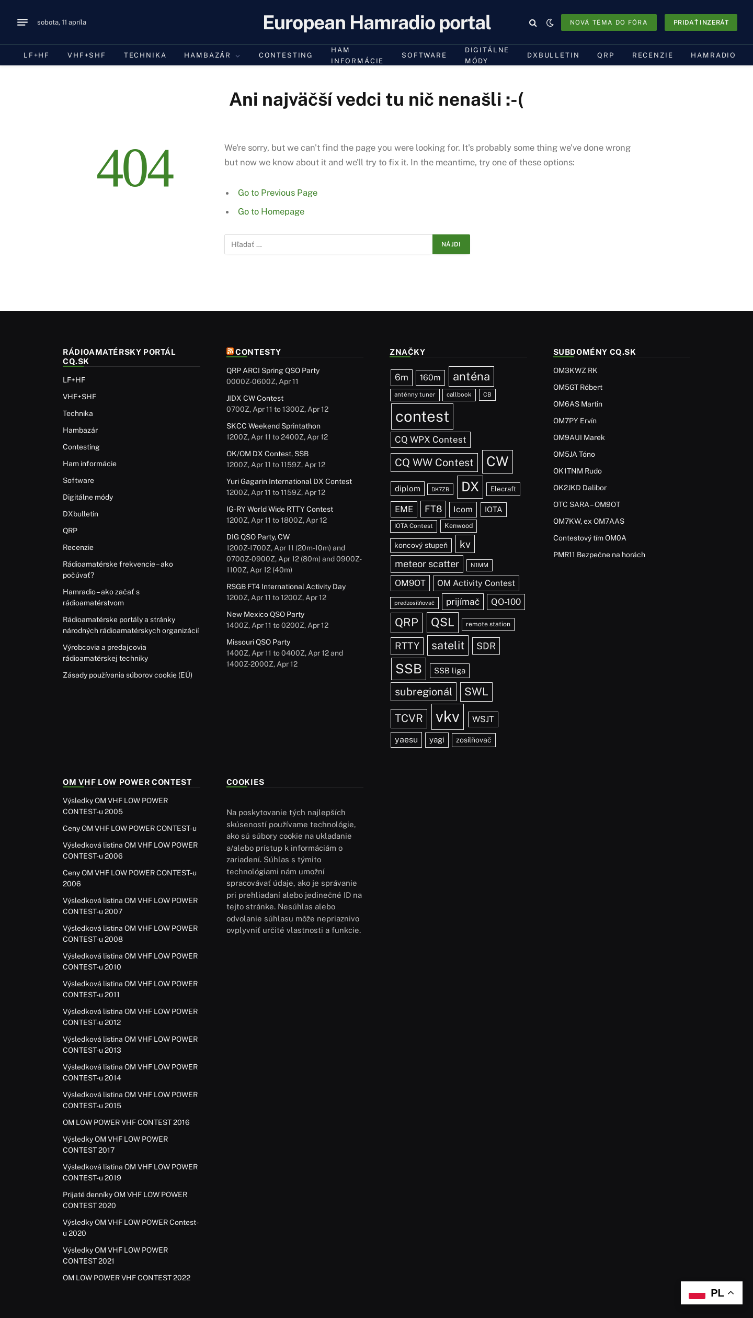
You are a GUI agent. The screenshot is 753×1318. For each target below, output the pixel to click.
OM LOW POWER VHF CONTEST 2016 (126, 1122)
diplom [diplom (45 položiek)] (407, 488)
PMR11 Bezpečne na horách (599, 554)
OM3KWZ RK (575, 370)
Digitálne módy (487, 55)
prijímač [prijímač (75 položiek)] (463, 601)
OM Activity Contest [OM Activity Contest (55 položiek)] (476, 583)
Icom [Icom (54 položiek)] (463, 509)
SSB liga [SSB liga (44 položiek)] (449, 670)
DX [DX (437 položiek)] (470, 486)
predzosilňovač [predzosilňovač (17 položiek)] (414, 603)
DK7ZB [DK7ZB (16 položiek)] (440, 489)
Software (424, 55)
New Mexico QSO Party (265, 614)
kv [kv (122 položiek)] (465, 544)
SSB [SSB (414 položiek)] (408, 669)
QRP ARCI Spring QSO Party (273, 370)
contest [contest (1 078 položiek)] (422, 416)
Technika (145, 55)
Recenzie (653, 55)
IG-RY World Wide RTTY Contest (279, 509)
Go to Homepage (271, 211)
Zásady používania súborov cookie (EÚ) (127, 675)
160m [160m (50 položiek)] (430, 377)
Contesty (258, 351)
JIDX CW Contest (254, 398)
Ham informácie (357, 55)
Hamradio (713, 55)
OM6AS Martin (577, 404)
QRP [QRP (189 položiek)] (406, 622)
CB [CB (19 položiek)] (487, 394)
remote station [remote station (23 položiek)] (488, 624)
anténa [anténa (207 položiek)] (471, 376)
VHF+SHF (86, 55)
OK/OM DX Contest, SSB (267, 453)
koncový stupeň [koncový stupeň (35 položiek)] (421, 545)
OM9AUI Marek (579, 437)
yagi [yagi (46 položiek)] (436, 739)
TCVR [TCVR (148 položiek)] (409, 718)
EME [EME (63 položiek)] (404, 509)
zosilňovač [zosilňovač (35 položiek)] (474, 740)
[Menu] (22, 22)
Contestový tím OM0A (589, 538)
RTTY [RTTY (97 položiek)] (407, 645)
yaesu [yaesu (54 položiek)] (406, 740)
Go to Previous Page (277, 192)
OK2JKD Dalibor (580, 487)
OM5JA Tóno (574, 454)
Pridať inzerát (701, 22)
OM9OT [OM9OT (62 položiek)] (410, 583)
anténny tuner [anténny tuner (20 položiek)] (415, 394)
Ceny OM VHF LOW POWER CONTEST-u (130, 828)
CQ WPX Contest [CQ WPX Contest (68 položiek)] (430, 439)
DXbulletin (553, 55)
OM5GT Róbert (577, 387)
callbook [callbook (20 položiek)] (459, 394)
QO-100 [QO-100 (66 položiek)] (506, 601)
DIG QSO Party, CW (258, 537)
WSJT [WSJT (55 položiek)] (483, 719)
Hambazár (207, 55)
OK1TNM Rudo (577, 471)
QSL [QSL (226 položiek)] (442, 622)
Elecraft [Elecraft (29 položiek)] (503, 489)
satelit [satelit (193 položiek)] (447, 645)
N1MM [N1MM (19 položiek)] (479, 565)
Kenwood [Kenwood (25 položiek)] (458, 526)
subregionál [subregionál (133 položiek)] (423, 691)
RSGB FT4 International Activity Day (286, 586)
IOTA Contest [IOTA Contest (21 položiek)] (413, 526)
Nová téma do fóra (609, 22)
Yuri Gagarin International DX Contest (289, 481)
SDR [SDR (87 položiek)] (486, 645)
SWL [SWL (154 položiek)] (476, 691)
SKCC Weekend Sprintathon (273, 426)
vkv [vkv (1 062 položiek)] (448, 716)
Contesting (286, 55)
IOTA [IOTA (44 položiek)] (494, 509)
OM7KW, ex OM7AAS (588, 521)
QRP (605, 55)
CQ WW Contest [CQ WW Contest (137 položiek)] (434, 462)
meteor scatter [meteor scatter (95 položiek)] (427, 563)
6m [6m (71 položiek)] (401, 377)
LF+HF (37, 55)
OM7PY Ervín (575, 420)
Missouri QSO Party (258, 642)
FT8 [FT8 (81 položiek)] (433, 508)
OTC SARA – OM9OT (586, 504)
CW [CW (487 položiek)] (497, 461)
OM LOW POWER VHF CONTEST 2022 (126, 1278)
